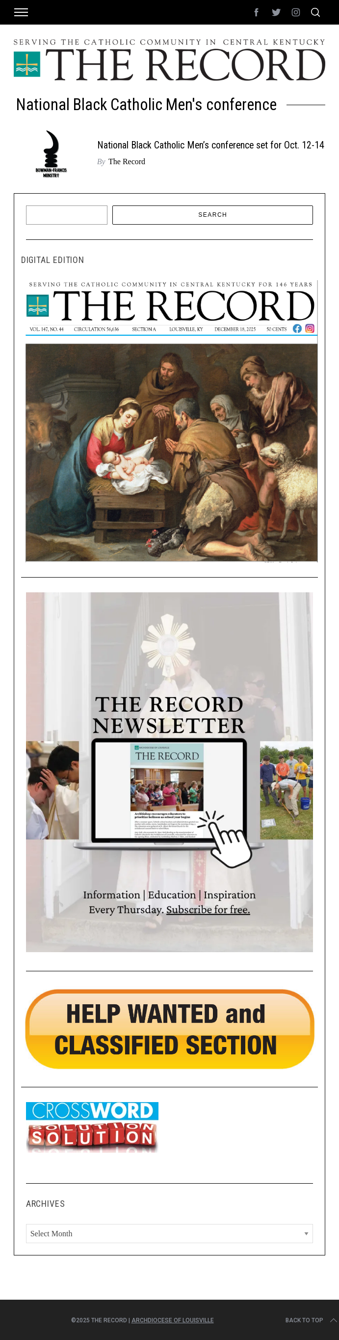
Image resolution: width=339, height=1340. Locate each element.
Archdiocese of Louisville (172, 1320)
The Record (126, 161)
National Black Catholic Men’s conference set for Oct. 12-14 (210, 145)
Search (212, 214)
